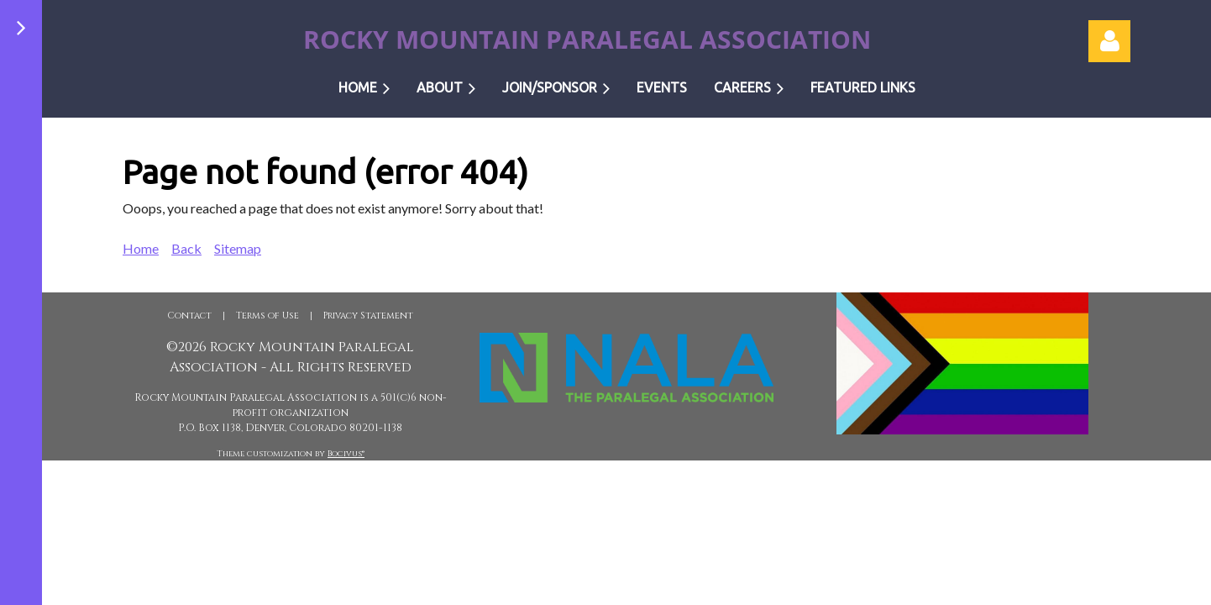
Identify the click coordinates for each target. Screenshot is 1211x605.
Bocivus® (346, 454)
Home (141, 248)
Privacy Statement (368, 315)
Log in (1109, 41)
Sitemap (237, 248)
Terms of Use (267, 315)
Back (186, 248)
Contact (189, 315)
